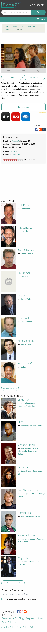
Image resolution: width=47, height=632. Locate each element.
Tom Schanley (26, 250)
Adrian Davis (25, 209)
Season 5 (15, 141)
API (15, 618)
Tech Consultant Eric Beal (31, 516)
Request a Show (34, 618)
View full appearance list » (13, 583)
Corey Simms (26, 322)
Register (40, 5)
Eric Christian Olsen (29, 490)
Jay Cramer (24, 273)
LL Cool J (22, 422)
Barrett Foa (24, 512)
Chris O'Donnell (27, 444)
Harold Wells (25, 299)
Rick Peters (24, 205)
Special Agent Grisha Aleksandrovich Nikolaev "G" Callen (30, 451)
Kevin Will (23, 318)
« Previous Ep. (11, 77)
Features (6, 618)
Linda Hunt (24, 399)
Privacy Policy (22, 627)
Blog (21, 618)
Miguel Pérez (25, 295)
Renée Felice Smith (28, 535)
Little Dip (24, 231)
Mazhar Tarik (25, 344)
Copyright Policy (8, 627)
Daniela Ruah (25, 467)
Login (32, 5)
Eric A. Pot (16, 155)
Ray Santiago (25, 227)
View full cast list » (10, 388)
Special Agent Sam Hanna (31, 426)
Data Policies (8, 622)
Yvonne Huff (25, 363)
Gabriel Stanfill (26, 254)
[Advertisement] (20, 182)
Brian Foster (25, 276)
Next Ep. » (34, 77)
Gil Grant (13, 152)
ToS (31, 627)
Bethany (23, 367)
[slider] (13, 160)
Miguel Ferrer (25, 558)
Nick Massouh (26, 340)
